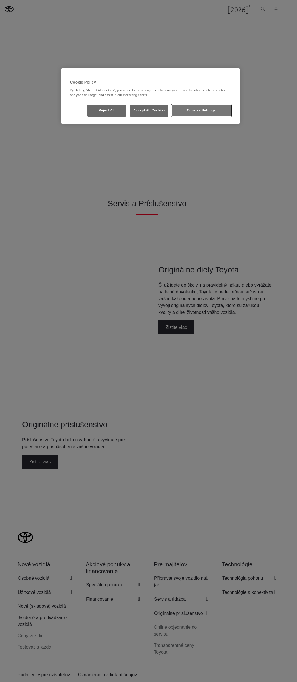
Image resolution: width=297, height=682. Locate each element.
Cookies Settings (201, 110)
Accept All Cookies (149, 110)
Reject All (107, 110)
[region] (150, 96)
